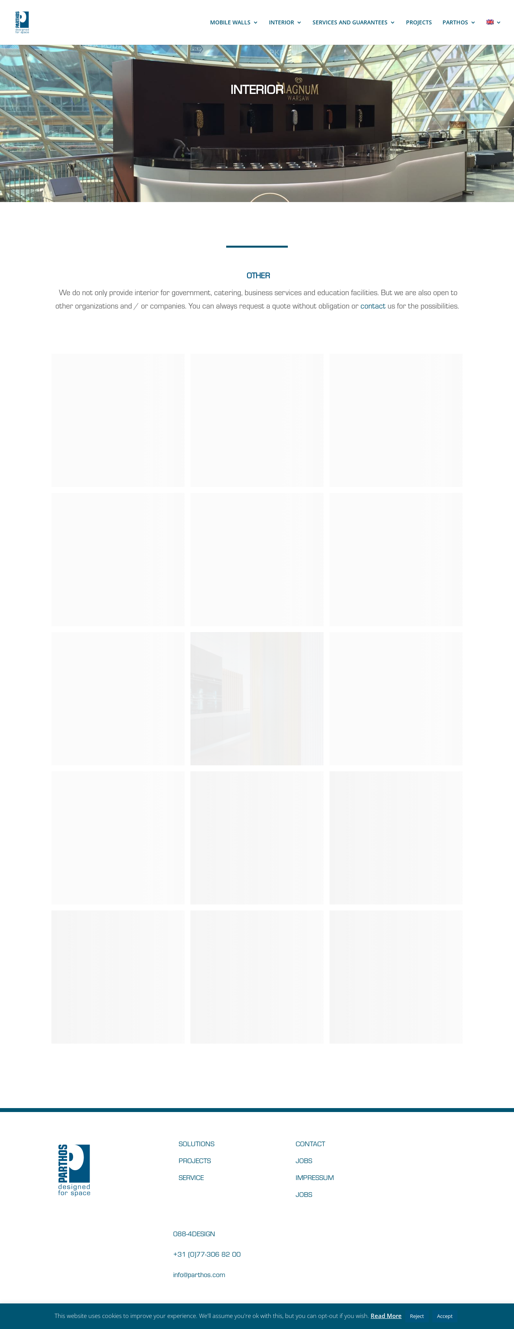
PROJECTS (419, 23)
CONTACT (310, 1143)
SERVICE (191, 1177)
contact (373, 305)
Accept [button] (445, 1316)
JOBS (304, 1160)
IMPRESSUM (315, 1177)
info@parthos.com (199, 1274)
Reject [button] (417, 1316)
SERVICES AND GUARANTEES (350, 23)
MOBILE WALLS (230, 23)
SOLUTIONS (196, 1143)
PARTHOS (455, 23)
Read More (386, 1316)
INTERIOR (281, 23)
